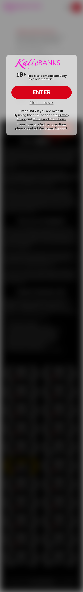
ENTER (42, 92)
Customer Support (53, 128)
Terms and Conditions (49, 119)
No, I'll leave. (42, 103)
